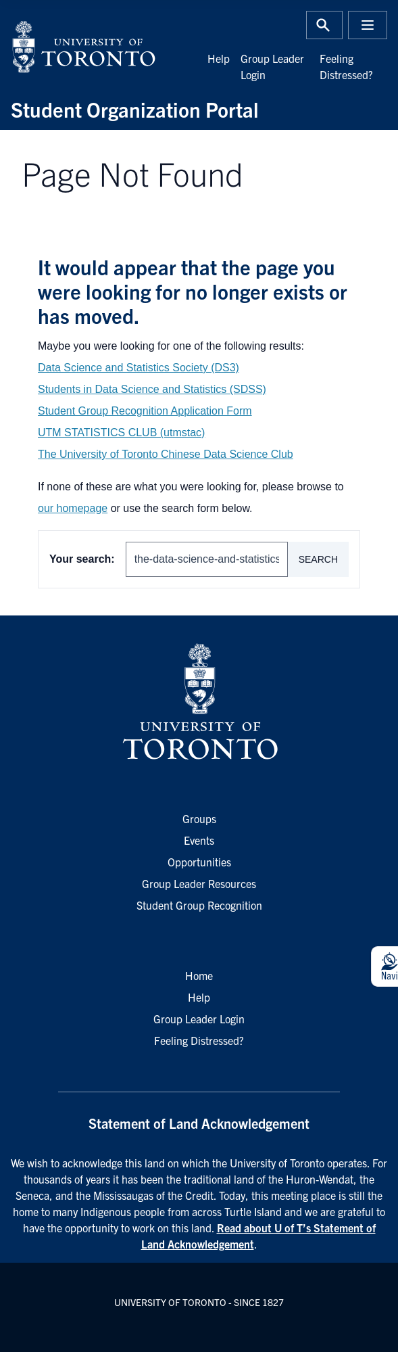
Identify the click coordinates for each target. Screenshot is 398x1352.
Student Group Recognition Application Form (145, 411)
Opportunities (199, 861)
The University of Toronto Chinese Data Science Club (165, 454)
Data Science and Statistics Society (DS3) (138, 367)
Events (199, 840)
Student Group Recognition (199, 905)
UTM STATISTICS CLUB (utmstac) (121, 432)
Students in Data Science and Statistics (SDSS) (152, 389)
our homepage (72, 508)
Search (318, 559)
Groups (199, 818)
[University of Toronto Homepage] (198, 702)
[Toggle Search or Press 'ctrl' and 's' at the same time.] (324, 25)
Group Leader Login (199, 1018)
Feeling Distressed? (199, 1040)
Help (218, 58)
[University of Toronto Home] (101, 47)
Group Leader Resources (199, 883)
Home (199, 975)
